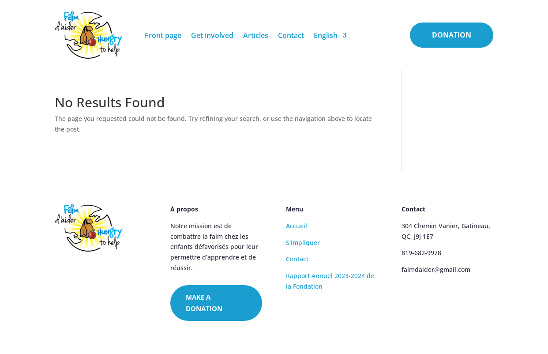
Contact (291, 35)
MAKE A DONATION (204, 303)
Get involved (212, 35)
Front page (163, 35)
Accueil (296, 226)
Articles (255, 35)
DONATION (451, 35)
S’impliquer (303, 242)
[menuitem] (330, 35)
